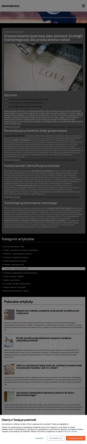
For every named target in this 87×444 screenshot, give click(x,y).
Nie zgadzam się (56, 438)
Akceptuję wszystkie (75, 438)
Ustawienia (39, 438)
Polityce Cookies (70, 431)
